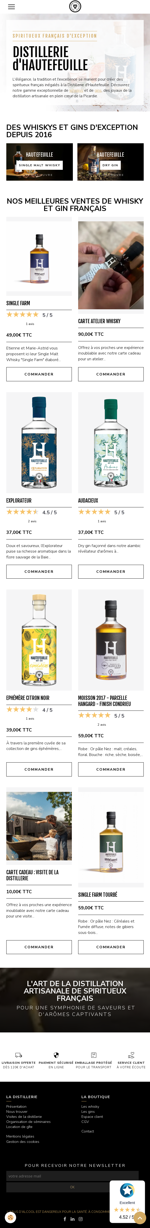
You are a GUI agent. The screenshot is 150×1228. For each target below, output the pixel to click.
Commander (39, 374)
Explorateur (19, 501)
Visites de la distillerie (24, 1116)
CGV (85, 1121)
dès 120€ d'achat (19, 1060)
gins (98, 90)
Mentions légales (20, 1136)
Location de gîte (19, 1126)
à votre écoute (131, 1060)
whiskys (76, 90)
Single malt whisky (39, 165)
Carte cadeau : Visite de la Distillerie (32, 875)
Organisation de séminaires (28, 1121)
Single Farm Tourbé (97, 895)
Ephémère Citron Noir (27, 698)
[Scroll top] (140, 1218)
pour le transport (94, 1060)
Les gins (88, 1111)
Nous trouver (16, 1111)
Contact (87, 1131)
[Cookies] (10, 1217)
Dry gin (110, 165)
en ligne (56, 1060)
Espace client (92, 1116)
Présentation (16, 1106)
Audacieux (88, 501)
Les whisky (90, 1106)
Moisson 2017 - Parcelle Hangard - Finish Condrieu (104, 701)
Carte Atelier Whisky (99, 321)
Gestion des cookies (22, 1141)
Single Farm (18, 303)
